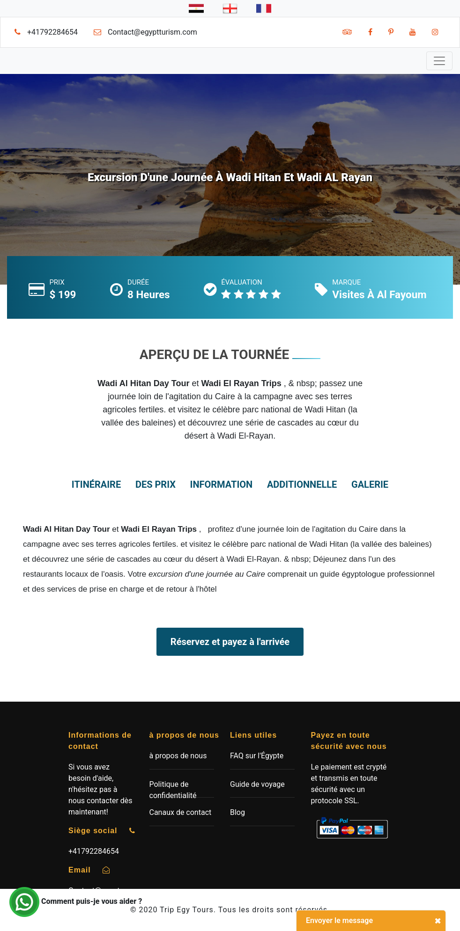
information (221, 484)
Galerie (369, 484)
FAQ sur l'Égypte (256, 755)
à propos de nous (178, 755)
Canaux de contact (180, 812)
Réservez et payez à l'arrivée (230, 641)
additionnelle (302, 484)
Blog (237, 812)
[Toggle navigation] (439, 60)
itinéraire (96, 484)
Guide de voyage (257, 784)
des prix (155, 484)
